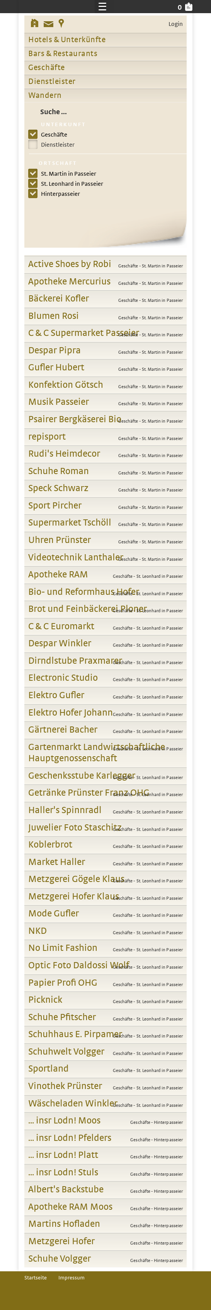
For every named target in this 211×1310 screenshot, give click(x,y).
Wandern (45, 95)
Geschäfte (46, 68)
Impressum (71, 1278)
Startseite (35, 1278)
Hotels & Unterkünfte (67, 40)
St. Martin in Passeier (66, 174)
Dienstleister (52, 82)
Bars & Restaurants (62, 54)
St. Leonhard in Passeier (70, 184)
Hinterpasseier (58, 194)
